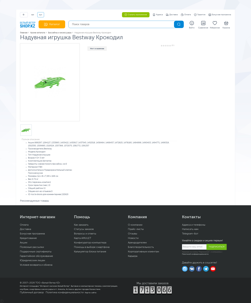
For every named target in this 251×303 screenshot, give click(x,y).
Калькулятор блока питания (90, 251)
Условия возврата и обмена (36, 265)
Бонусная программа (220, 14)
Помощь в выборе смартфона (91, 247)
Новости (133, 238)
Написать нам (190, 229)
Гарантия (199, 14)
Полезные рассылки (32, 247)
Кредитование (28, 238)
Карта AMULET (82, 238)
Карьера (132, 256)
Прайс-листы (136, 229)
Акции (23, 242)
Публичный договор (32, 292)
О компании (135, 225)
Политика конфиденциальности (65, 292)
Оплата (186, 14)
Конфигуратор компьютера (90, 242)
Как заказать (81, 225)
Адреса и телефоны (193, 225)
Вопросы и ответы (85, 233)
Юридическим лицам (32, 260)
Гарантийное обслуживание (36, 256)
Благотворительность (141, 247)
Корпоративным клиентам (143, 251)
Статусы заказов (84, 229)
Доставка (172, 14)
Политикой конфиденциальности (195, 254)
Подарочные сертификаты (36, 251)
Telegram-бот (190, 233)
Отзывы (132, 233)
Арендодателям (137, 242)
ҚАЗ (32, 15)
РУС (40, 15)
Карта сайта (90, 292)
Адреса (158, 14)
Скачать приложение (136, 14)
